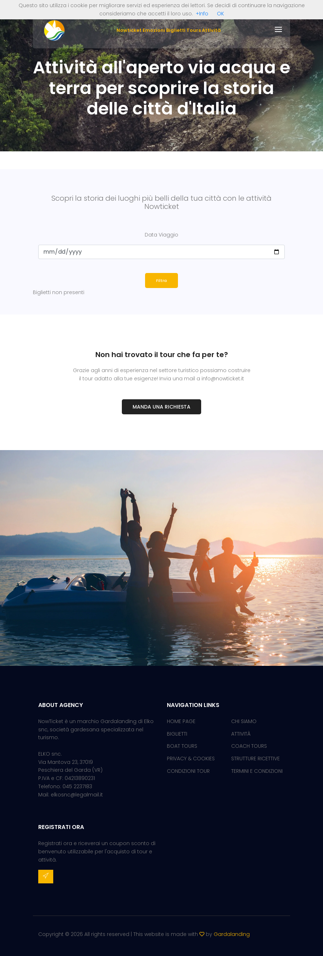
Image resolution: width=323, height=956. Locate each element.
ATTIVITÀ (240, 733)
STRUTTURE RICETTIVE (255, 758)
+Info (202, 13)
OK (220, 13)
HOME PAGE (181, 721)
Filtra (161, 280)
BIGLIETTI (177, 733)
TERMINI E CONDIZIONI (257, 771)
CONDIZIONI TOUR (188, 771)
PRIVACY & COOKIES (191, 758)
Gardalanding (232, 934)
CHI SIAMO (244, 721)
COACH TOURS (249, 746)
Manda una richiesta (161, 406)
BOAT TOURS (182, 746)
